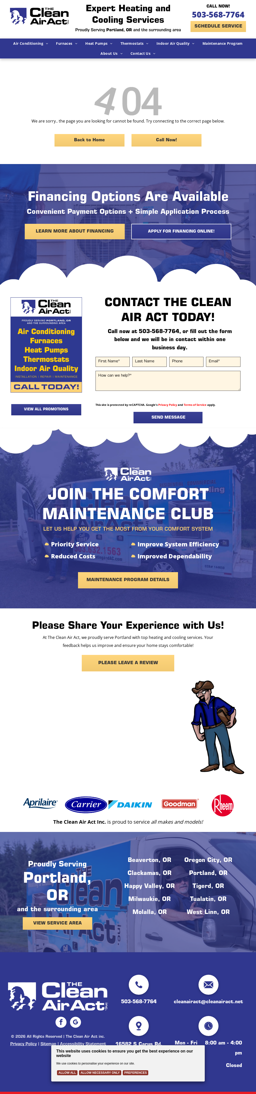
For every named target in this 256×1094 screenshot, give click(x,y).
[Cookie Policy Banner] (128, 1063)
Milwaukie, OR (149, 900)
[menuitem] (30, 44)
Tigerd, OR (208, 887)
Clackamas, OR (150, 874)
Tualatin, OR (208, 900)
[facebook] (61, 1023)
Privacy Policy (167, 405)
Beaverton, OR (149, 861)
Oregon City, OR (208, 861)
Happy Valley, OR (149, 887)
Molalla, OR (149, 913)
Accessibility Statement (83, 1044)
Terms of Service (195, 405)
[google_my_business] (75, 1023)
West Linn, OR (208, 913)
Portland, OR (208, 874)
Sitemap (48, 1044)
